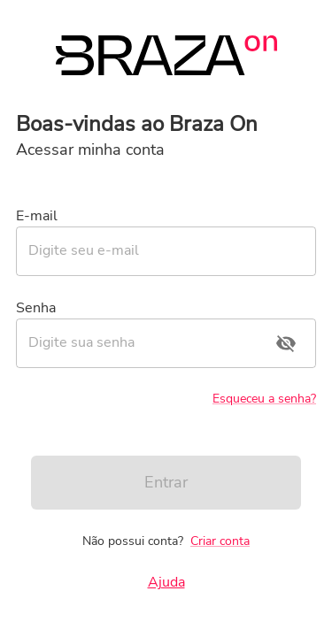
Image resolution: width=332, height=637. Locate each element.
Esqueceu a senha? (264, 398)
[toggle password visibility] (286, 343)
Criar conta (220, 541)
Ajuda (166, 582)
